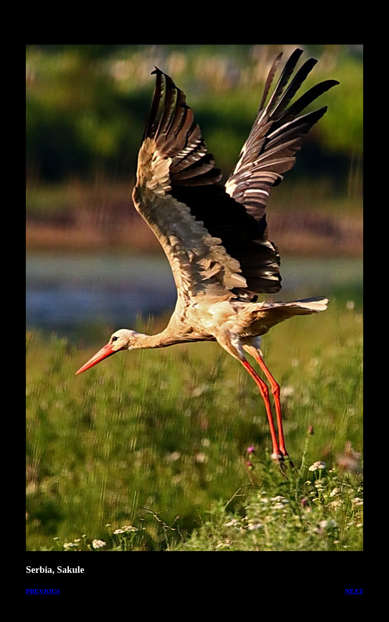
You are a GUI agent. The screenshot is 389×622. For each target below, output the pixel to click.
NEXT (354, 591)
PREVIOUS (43, 591)
